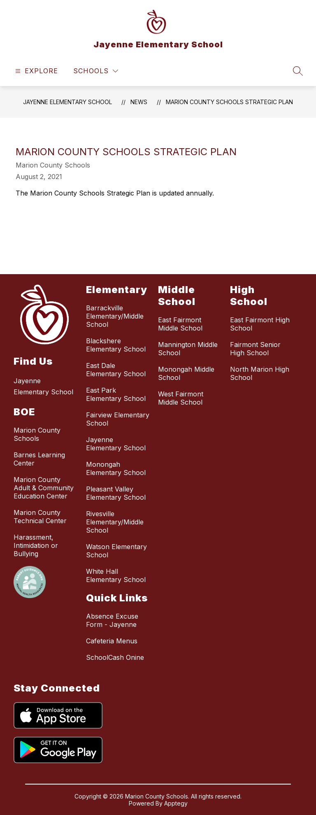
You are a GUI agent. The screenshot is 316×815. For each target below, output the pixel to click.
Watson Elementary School (116, 551)
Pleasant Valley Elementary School (116, 493)
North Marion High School (259, 373)
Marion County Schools (37, 434)
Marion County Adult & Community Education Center (44, 487)
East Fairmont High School (260, 324)
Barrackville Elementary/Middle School (115, 316)
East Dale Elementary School (116, 369)
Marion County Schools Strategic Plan (229, 101)
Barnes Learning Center (39, 459)
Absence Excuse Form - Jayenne (112, 620)
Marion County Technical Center (40, 516)
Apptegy (176, 803)
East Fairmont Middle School (180, 324)
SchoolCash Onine (115, 657)
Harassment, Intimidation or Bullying (36, 545)
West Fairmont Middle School (180, 398)
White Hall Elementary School (116, 575)
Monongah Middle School (186, 373)
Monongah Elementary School (116, 468)
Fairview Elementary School (117, 419)
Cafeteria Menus (111, 641)
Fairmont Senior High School (255, 348)
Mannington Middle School (188, 348)
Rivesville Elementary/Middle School (115, 522)
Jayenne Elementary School (67, 101)
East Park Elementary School (116, 394)
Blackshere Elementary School (116, 345)
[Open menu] (35, 71)
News (138, 101)
